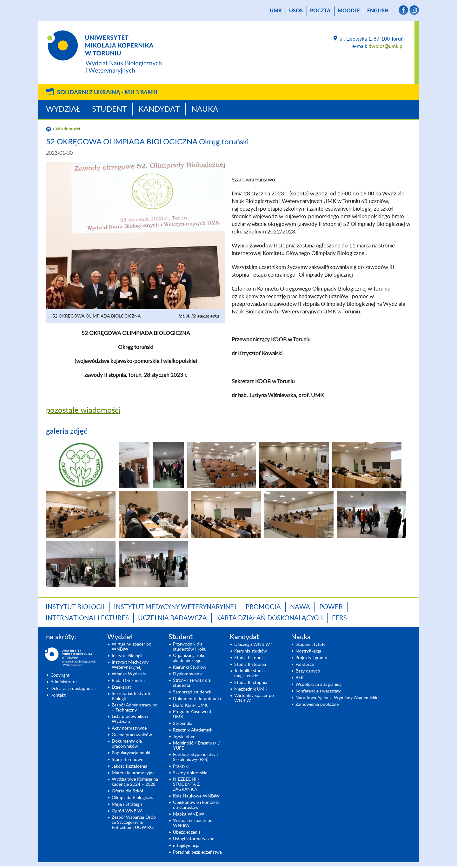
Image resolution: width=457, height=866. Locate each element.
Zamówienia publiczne (317, 704)
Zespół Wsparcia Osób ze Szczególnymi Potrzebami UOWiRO (134, 822)
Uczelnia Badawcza (172, 618)
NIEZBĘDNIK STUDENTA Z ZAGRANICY (186, 784)
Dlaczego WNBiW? (253, 644)
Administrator (63, 682)
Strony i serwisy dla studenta (192, 683)
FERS (339, 618)
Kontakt (58, 695)
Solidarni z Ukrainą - (107, 92)
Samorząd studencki (192, 692)
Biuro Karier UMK (190, 705)
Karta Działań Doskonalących (269, 618)
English (377, 10)
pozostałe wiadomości (83, 410)
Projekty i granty (311, 658)
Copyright (60, 675)
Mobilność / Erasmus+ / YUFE (196, 746)
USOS (296, 10)
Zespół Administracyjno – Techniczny (134, 707)
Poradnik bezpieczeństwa (197, 852)
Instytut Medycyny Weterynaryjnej (175, 607)
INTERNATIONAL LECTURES (87, 618)
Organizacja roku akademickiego (189, 658)
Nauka (204, 109)
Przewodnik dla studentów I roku (190, 647)
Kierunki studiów (250, 651)
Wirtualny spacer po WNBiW (131, 647)
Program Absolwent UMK (192, 714)
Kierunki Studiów (189, 667)
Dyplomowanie (187, 674)
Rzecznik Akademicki (193, 730)
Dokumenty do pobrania (197, 699)
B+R (299, 678)
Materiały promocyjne (133, 773)
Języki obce (184, 737)
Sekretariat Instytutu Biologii (132, 696)
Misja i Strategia (127, 804)
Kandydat (159, 109)
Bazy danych (307, 671)
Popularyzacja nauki (131, 753)
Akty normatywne (129, 728)
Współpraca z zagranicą (318, 684)
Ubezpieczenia (187, 832)
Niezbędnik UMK (250, 689)
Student (109, 109)
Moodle (349, 10)
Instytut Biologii (75, 607)
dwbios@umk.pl (386, 46)
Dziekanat (121, 687)
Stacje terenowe (127, 760)
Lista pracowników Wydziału (130, 719)
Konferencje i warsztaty (318, 691)
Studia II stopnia (250, 664)
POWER (331, 607)
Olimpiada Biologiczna (133, 798)
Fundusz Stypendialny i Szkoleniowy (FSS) (195, 757)
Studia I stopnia (249, 658)
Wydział (63, 109)
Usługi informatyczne (193, 839)
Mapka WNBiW (188, 814)
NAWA (300, 607)
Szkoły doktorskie (190, 773)
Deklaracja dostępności (73, 688)
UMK (276, 10)
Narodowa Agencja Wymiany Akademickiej (337, 698)
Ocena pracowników (132, 735)
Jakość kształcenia (129, 766)
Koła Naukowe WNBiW (196, 796)
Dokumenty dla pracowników (127, 744)
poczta (320, 10)
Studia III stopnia (250, 682)
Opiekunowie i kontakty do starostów (196, 805)
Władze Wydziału (129, 674)
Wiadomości (68, 129)
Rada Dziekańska (128, 681)
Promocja (263, 607)
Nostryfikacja (308, 651)
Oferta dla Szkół (127, 791)
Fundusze (304, 664)
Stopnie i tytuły (310, 644)
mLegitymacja (186, 845)
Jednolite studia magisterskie (249, 673)
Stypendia (182, 723)
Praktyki (181, 766)
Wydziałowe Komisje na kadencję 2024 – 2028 (135, 782)
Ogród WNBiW (127, 811)
